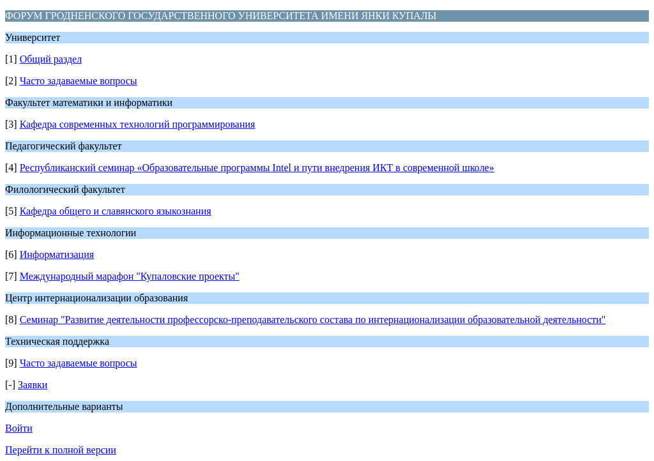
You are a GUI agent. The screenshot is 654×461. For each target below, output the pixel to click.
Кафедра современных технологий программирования (137, 124)
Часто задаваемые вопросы (78, 80)
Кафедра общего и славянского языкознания (115, 211)
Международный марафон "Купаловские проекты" (130, 276)
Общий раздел (51, 59)
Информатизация (57, 254)
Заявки (32, 384)
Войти (19, 428)
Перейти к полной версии (60, 449)
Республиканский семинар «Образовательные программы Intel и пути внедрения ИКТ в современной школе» (257, 167)
